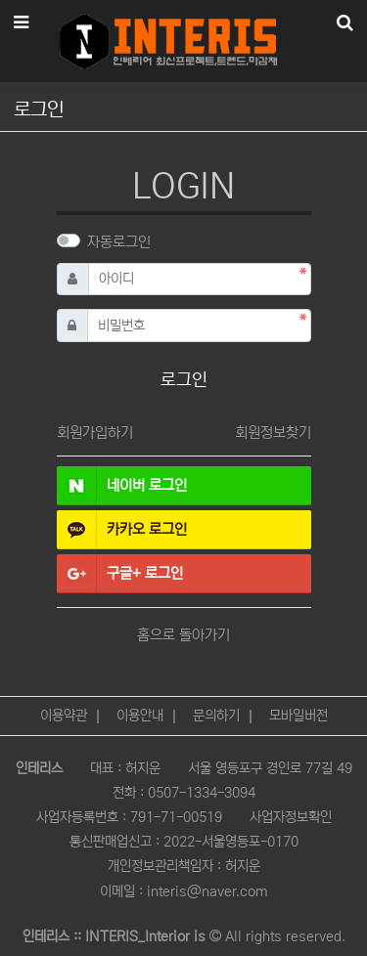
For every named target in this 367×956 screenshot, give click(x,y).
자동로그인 (119, 242)
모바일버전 (298, 715)
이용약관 (63, 715)
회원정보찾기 (273, 432)
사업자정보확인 (291, 817)
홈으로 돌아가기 (183, 635)
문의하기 (216, 715)
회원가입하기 (95, 432)
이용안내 (139, 715)
